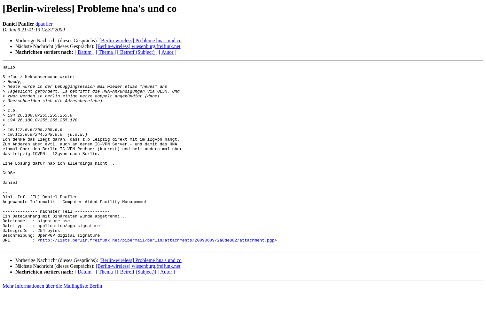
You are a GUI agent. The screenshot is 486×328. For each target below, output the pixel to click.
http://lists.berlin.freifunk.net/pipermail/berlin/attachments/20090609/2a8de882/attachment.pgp (157, 275)
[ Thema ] (106, 52)
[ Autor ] (167, 52)
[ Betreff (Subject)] (136, 308)
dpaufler (43, 24)
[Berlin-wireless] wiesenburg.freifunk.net (138, 46)
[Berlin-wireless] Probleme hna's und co (140, 40)
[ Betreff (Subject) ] (137, 52)
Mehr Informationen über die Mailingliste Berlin (52, 322)
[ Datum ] (84, 52)
